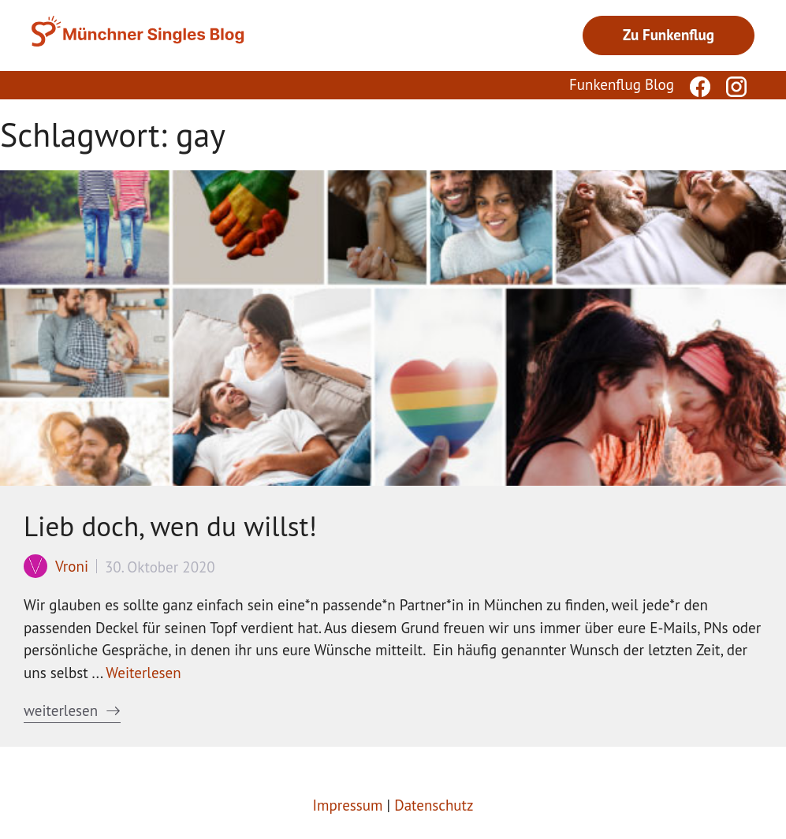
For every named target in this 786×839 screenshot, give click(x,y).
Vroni (71, 566)
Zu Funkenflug (668, 34)
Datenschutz (433, 805)
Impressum (348, 805)
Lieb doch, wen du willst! (170, 526)
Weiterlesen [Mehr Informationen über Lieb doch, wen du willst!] (143, 672)
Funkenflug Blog (621, 84)
